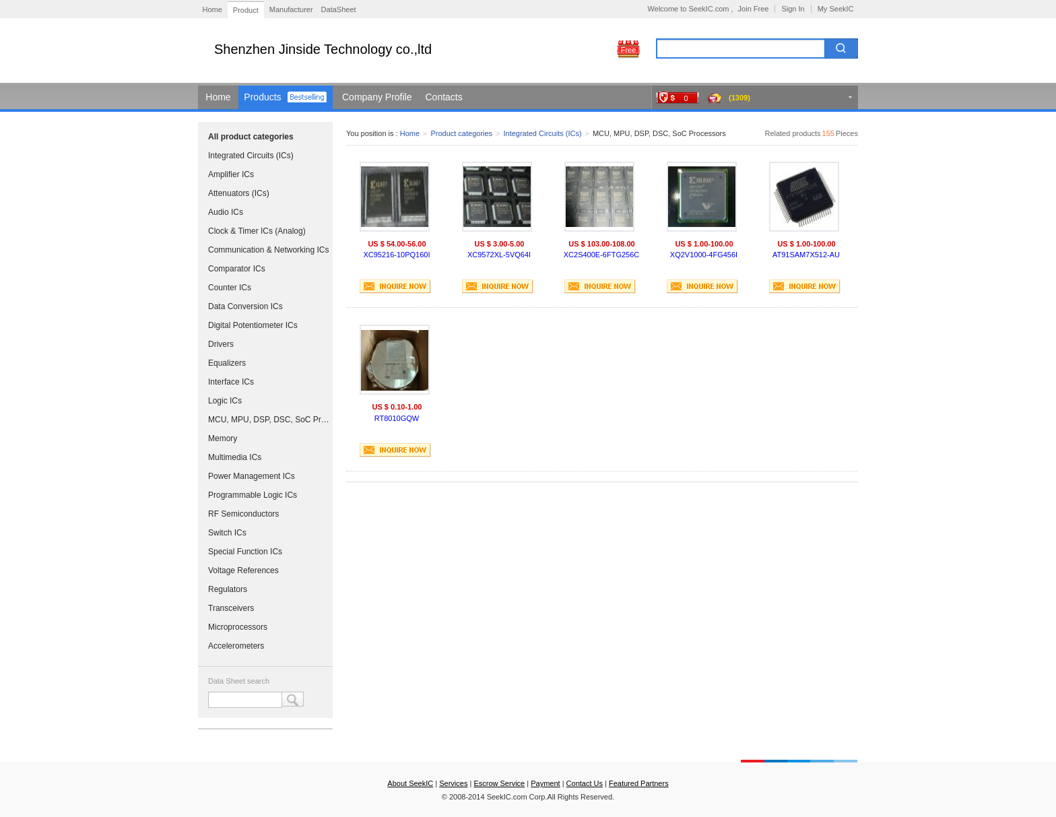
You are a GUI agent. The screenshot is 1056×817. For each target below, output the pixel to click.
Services (453, 783)
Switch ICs (227, 532)
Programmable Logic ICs (252, 495)
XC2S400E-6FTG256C (602, 255)
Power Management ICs (251, 476)
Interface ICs (231, 382)
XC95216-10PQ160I (396, 255)
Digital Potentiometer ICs (253, 325)
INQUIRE (395, 287)
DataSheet (338, 9)
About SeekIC (410, 783)
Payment (545, 783)
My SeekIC (836, 9)
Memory (222, 438)
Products (262, 97)
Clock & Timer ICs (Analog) (257, 231)
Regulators (227, 589)
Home (212, 9)
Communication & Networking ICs (268, 250)
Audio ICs (225, 212)
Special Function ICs (245, 551)
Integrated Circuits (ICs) (251, 155)
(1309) (739, 98)
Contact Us (584, 783)
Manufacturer (291, 9)
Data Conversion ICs (245, 306)
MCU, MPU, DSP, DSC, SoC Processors (268, 419)
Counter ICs (229, 287)
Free (628, 50)
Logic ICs (225, 400)
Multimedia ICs (234, 457)
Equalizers (227, 363)
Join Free (753, 9)
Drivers (221, 344)
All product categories (251, 136)
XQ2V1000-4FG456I (703, 255)
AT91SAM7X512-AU (806, 255)
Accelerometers (236, 646)
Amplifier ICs (231, 174)
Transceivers (231, 608)
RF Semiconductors (243, 514)
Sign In (792, 9)
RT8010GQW (396, 418)
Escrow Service (499, 783)
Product (246, 10)
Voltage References (243, 570)
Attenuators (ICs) (238, 193)
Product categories (461, 133)
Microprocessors (237, 627)
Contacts (444, 97)
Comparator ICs (236, 268)
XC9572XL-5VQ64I (499, 255)
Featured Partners (639, 783)
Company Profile (377, 97)
